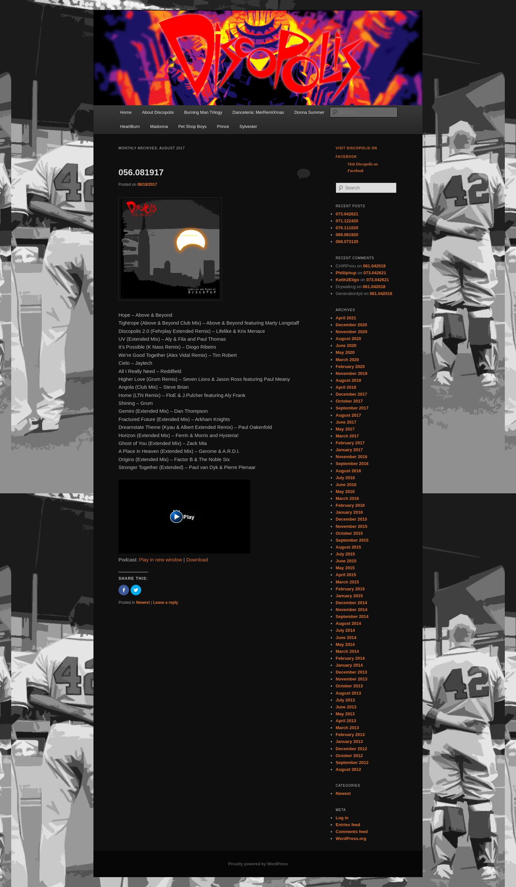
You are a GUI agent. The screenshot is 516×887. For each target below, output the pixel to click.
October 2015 (349, 533)
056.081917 (141, 172)
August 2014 (348, 623)
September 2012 (352, 762)
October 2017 (349, 401)
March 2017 (347, 435)
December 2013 (351, 672)
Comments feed (352, 831)
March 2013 (347, 727)
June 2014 (346, 637)
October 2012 (349, 755)
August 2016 (348, 470)
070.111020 (347, 227)
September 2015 (352, 540)
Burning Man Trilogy (203, 112)
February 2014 (350, 658)
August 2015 (348, 547)
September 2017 (352, 408)
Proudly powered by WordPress (258, 864)
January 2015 (349, 595)
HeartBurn (130, 126)
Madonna (159, 126)
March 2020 (347, 359)
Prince (223, 126)
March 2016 (347, 498)
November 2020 (351, 331)
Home (126, 112)
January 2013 (349, 741)
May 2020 (345, 352)
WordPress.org (351, 838)
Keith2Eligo (347, 279)
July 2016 (345, 477)
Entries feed (348, 824)
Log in (342, 817)
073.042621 (347, 213)
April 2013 (346, 720)
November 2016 (351, 456)
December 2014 (351, 602)
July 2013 (345, 700)
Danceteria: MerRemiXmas (258, 112)
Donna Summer (309, 112)
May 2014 (345, 644)
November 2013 (351, 679)
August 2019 (348, 380)
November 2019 (351, 373)
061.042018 (374, 265)
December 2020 (351, 324)
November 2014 (351, 609)
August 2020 (348, 338)
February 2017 (350, 442)
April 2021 (346, 317)
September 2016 (352, 463)
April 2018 (346, 387)
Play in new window (160, 559)
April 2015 (346, 574)
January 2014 (349, 665)
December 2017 (351, 394)
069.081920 (347, 234)
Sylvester (248, 126)
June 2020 (346, 345)
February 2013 (350, 734)
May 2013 (345, 713)
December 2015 (351, 519)
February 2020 (350, 366)
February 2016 (350, 505)
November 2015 (351, 526)
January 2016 (349, 512)
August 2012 (348, 769)
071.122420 (347, 220)
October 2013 (349, 685)
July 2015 (345, 554)
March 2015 (347, 581)
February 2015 (350, 588)
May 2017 (345, 429)
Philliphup (346, 272)
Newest (143, 602)
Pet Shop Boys (192, 126)
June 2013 (346, 706)
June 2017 (346, 422)
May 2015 (345, 567)
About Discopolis (158, 112)
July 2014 (345, 630)
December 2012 (351, 748)
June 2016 (346, 484)
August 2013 (348, 693)
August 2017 (348, 415)
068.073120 (347, 241)
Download (197, 559)
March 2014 (347, 651)
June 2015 (346, 560)
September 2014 (352, 616)
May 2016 (345, 491)
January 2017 (349, 449)
